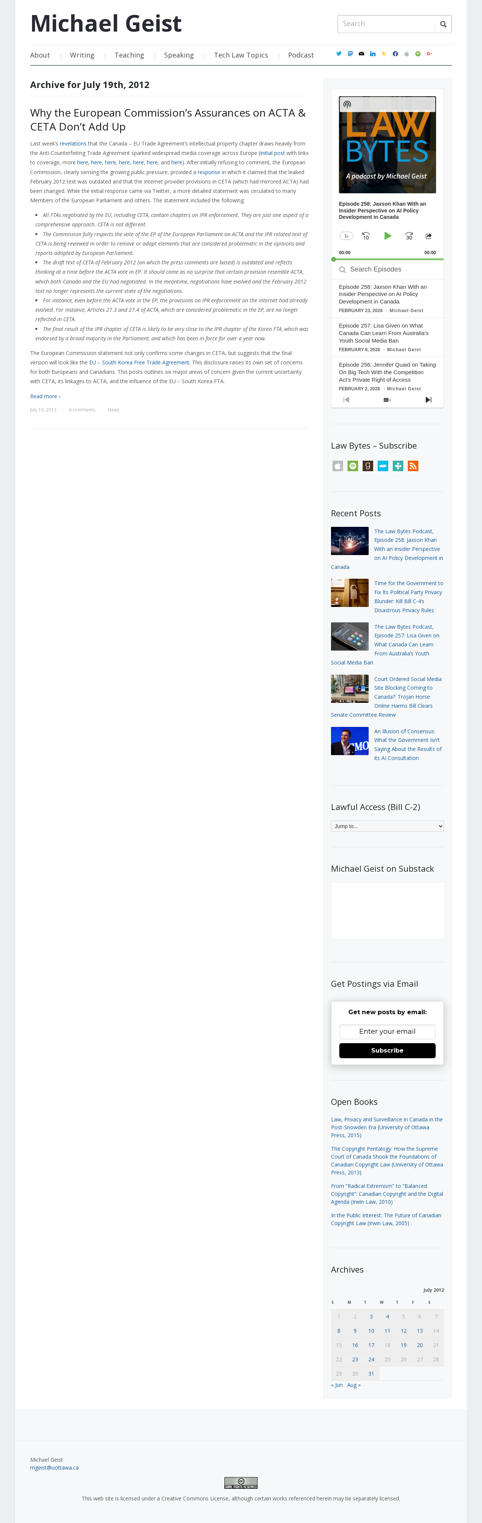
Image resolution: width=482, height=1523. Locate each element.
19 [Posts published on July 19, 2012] (404, 1345)
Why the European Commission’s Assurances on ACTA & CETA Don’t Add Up (168, 119)
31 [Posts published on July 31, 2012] (371, 1373)
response (209, 172)
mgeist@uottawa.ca (54, 1467)
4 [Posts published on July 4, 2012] (387, 1316)
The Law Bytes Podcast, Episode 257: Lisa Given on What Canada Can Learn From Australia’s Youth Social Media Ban (385, 644)
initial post (272, 152)
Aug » (354, 1384)
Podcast (301, 54)
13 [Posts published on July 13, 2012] (420, 1330)
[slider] (387, 259)
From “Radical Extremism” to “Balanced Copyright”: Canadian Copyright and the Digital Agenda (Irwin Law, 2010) (387, 1193)
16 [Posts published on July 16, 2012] (355, 1345)
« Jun (337, 1384)
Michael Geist (106, 23)
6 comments (82, 410)
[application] (387, 174)
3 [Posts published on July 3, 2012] (371, 1316)
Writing (82, 54)
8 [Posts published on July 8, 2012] (338, 1330)
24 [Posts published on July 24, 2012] (371, 1359)
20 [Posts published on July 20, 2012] (420, 1345)
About (40, 54)
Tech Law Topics (241, 54)
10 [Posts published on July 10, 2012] (371, 1330)
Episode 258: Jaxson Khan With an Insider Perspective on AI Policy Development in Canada (383, 294)
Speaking (179, 54)
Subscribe (387, 1050)
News (113, 410)
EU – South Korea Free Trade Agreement (139, 362)
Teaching (129, 54)
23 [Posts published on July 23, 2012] (355, 1359)
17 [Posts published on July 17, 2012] (371, 1345)
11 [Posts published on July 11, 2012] (387, 1330)
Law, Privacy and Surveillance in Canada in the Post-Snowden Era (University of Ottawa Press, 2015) (387, 1127)
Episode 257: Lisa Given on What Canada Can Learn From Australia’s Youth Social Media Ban (384, 333)
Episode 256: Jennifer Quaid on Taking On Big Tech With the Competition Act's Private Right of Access (387, 372)
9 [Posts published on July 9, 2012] (355, 1330)
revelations (73, 143)
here (82, 162)
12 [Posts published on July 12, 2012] (404, 1330)
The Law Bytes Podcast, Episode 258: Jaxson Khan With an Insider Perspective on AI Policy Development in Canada (387, 549)
